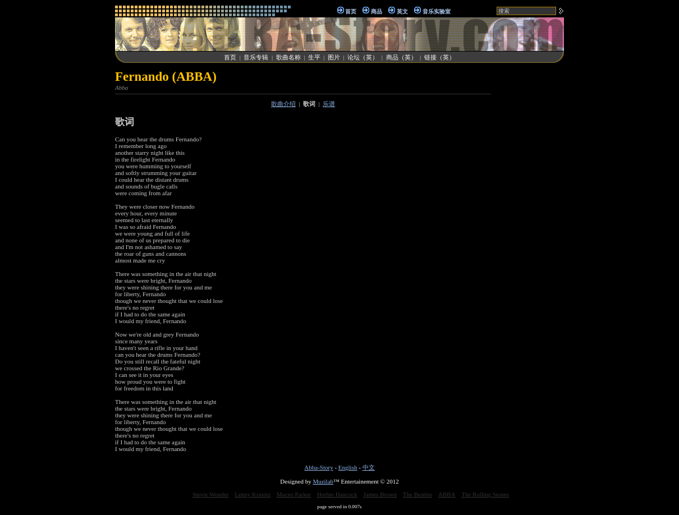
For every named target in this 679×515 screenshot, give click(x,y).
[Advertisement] (530, 238)
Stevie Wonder (210, 494)
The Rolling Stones (485, 494)
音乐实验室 (437, 11)
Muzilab (323, 481)
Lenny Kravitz (252, 494)
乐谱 (329, 103)
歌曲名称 (288, 57)
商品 (376, 11)
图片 (334, 57)
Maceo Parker (294, 494)
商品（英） (401, 57)
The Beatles (417, 494)
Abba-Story (318, 467)
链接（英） (439, 57)
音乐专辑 (256, 57)
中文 (369, 467)
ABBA (447, 494)
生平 (314, 57)
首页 (350, 11)
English (347, 467)
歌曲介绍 (283, 103)
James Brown (380, 494)
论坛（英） (362, 57)
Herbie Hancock (337, 494)
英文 (402, 11)
